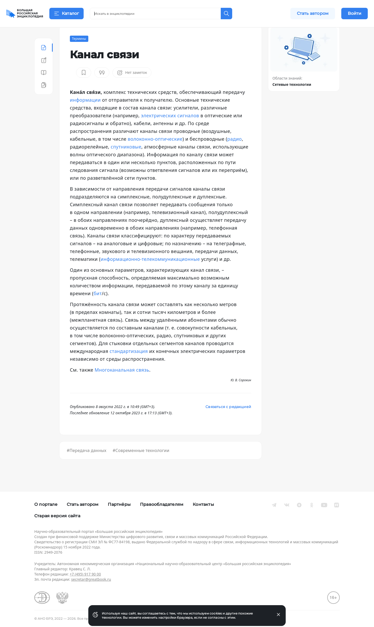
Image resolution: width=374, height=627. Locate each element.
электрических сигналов (170, 128)
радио (234, 152)
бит (98, 306)
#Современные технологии (141, 463)
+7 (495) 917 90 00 (85, 574)
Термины (79, 51)
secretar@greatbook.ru (91, 579)
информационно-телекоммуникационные (150, 272)
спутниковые (126, 160)
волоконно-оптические (155, 152)
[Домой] (24, 13)
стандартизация (129, 364)
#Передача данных (86, 463)
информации (85, 113)
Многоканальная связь (122, 383)
